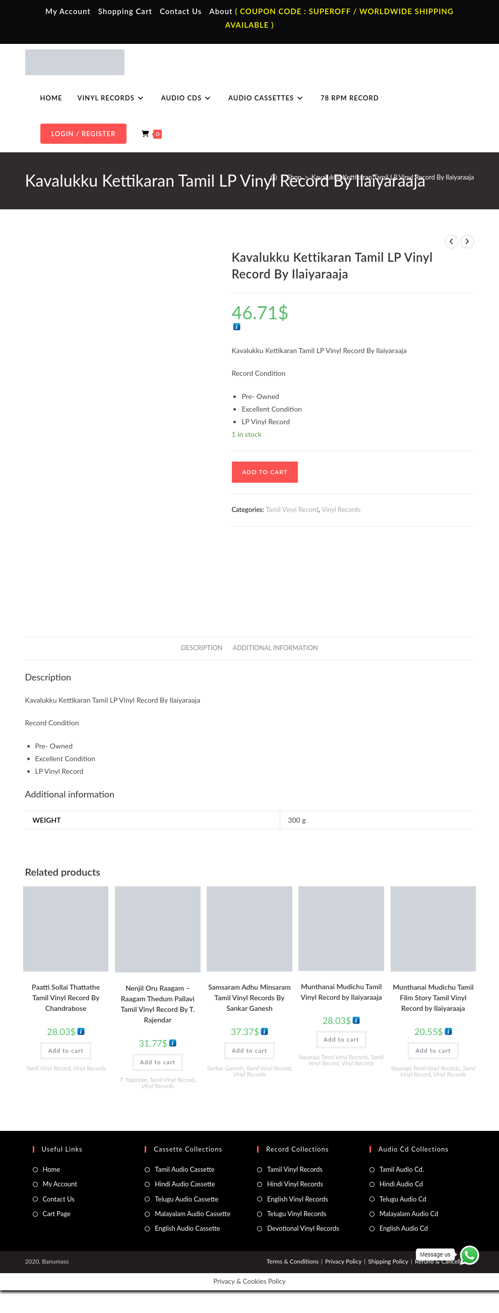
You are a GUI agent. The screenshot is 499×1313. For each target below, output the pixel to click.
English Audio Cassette (187, 1228)
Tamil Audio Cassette (184, 1169)
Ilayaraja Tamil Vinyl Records (333, 1057)
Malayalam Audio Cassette (192, 1214)
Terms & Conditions (293, 1261)
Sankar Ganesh (225, 1068)
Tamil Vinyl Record (292, 509)
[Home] (274, 177)
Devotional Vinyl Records (303, 1228)
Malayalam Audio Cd (409, 1214)
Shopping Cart (125, 11)
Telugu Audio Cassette (186, 1199)
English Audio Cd (404, 1228)
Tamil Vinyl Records (295, 1169)
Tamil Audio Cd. (402, 1169)
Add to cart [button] (65, 1050)
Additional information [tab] (275, 648)
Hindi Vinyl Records (295, 1184)
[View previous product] (452, 242)
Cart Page (57, 1214)
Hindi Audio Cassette (185, 1184)
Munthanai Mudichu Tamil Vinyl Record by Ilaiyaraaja (341, 991)
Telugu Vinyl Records (297, 1214)
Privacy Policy (343, 1261)
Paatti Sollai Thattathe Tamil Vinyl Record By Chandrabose (66, 997)
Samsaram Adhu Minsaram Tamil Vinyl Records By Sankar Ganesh (249, 997)
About (220, 11)
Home (51, 1169)
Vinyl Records (341, 509)
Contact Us (181, 11)
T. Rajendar (133, 1079)
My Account (68, 11)
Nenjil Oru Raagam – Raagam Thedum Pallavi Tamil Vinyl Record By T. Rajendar (157, 1004)
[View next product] (467, 242)
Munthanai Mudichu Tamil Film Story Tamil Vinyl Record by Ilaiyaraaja (433, 997)
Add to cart (264, 472)
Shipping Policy (388, 1261)
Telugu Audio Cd (403, 1199)
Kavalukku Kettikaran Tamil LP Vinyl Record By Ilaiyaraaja (392, 177)
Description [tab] (201, 648)
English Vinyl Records (297, 1199)
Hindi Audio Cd (401, 1184)
